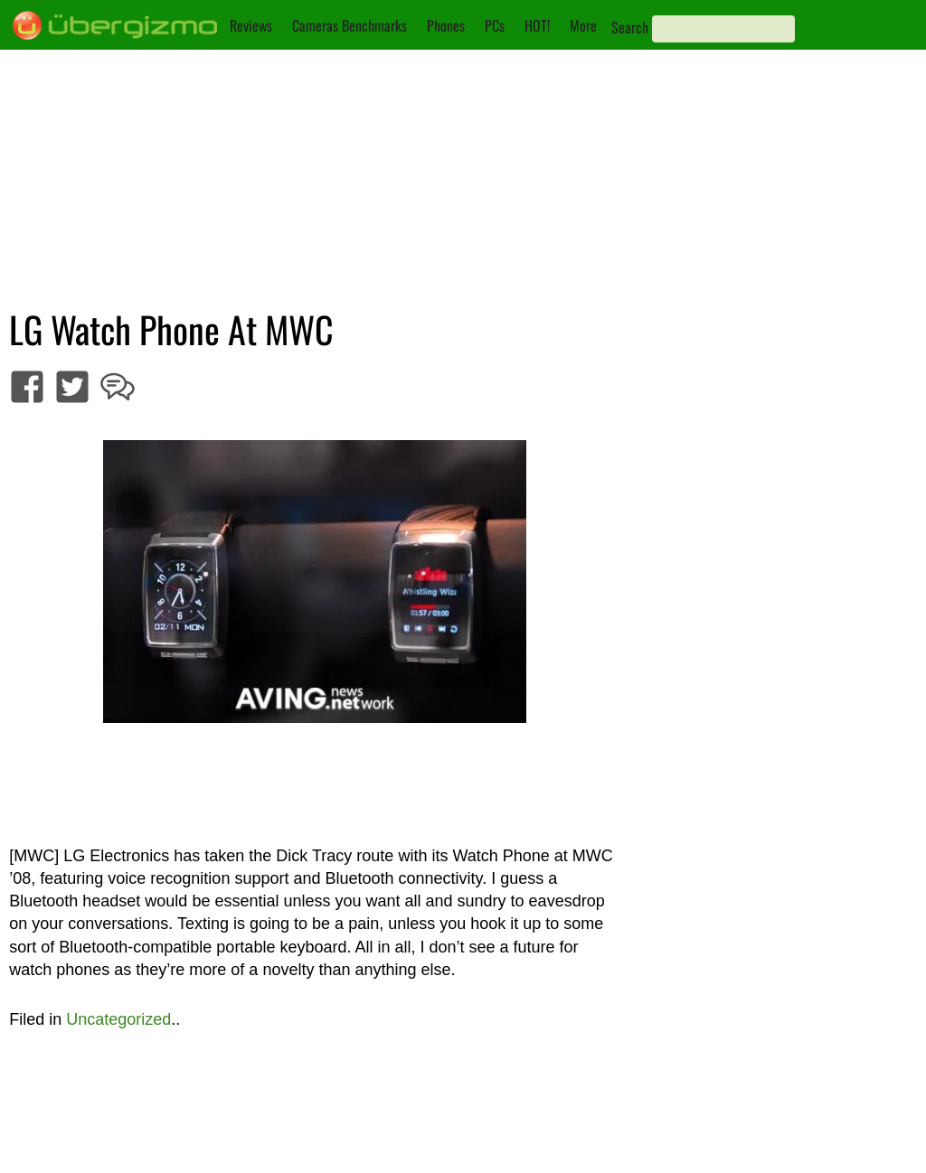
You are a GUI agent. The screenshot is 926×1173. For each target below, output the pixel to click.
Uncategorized (118, 1019)
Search (629, 27)
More (583, 25)
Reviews (251, 25)
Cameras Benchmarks (349, 25)
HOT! (537, 25)
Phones (446, 25)
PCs (495, 25)
